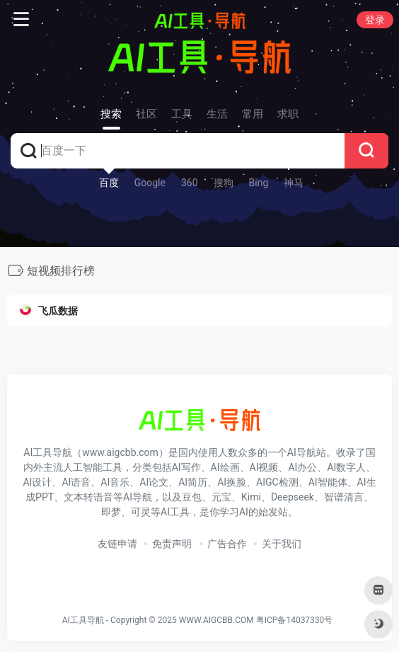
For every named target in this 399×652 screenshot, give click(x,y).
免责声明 (172, 543)
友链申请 (117, 543)
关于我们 (281, 543)
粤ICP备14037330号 (294, 620)
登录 (375, 19)
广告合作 (227, 543)
